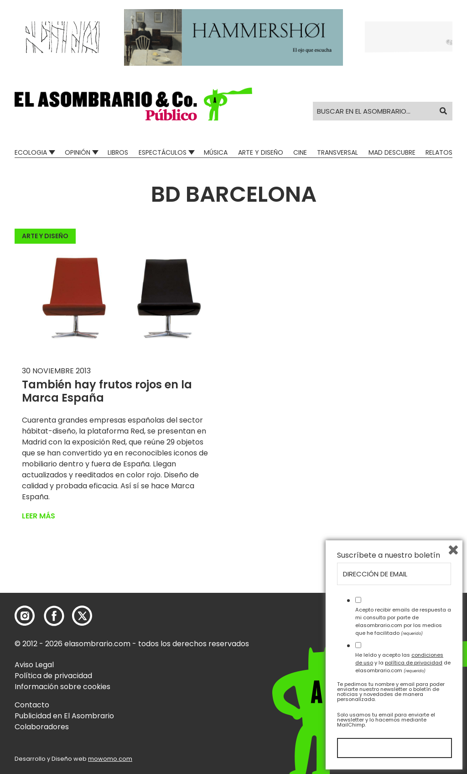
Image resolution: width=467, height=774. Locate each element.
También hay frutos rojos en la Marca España (107, 391)
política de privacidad (413, 662)
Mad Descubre (391, 152)
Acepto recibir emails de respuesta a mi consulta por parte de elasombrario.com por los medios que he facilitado (403, 621)
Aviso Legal (34, 664)
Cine (300, 152)
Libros (118, 152)
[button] (133, 104)
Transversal (337, 152)
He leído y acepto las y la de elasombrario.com (403, 662)
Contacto (32, 705)
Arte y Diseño (260, 152)
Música (216, 152)
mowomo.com (110, 759)
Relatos (438, 152)
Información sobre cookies (62, 686)
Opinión (77, 152)
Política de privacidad (53, 675)
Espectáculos (163, 152)
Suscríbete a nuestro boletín (388, 555)
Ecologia (31, 152)
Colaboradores (42, 727)
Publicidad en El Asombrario (64, 716)
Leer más (38, 516)
